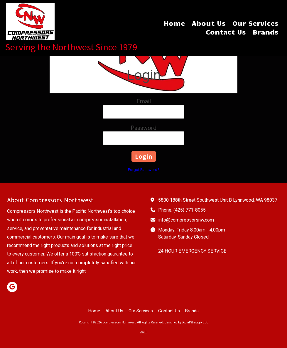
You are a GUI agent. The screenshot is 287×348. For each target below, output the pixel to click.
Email (143, 101)
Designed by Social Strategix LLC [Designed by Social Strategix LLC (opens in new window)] (186, 322)
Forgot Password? (143, 169)
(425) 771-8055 (189, 210)
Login (143, 331)
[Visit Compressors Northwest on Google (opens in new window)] (12, 287)
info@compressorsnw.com (186, 220)
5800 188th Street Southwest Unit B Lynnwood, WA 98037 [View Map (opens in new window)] (217, 200)
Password (143, 127)
